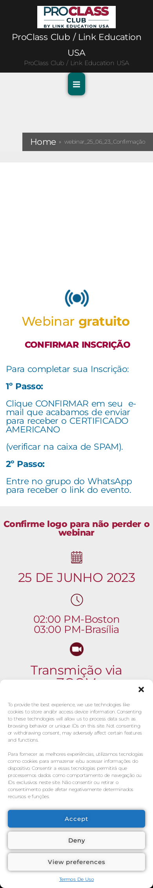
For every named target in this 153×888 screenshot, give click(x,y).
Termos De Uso (76, 879)
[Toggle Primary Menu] (76, 84)
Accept (76, 818)
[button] (141, 689)
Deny (76, 840)
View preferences (77, 862)
